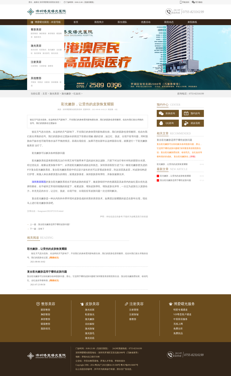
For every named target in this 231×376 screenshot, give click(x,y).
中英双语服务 (180, 319)
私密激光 (42, 50)
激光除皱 (37, 53)
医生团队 (122, 22)
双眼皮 (40, 82)
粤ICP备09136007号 (129, 365)
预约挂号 (192, 113)
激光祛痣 (54, 53)
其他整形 (36, 78)
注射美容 (36, 61)
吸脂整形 (45, 324)
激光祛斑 (34, 50)
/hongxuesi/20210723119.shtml (50, 211)
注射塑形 (34, 66)
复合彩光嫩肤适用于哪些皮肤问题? (54, 224)
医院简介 (99, 22)
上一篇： (34, 224)
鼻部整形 (51, 33)
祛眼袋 (47, 82)
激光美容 (36, 45)
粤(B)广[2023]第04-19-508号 (107, 365)
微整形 (50, 66)
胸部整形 (42, 33)
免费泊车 (178, 328)
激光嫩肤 (51, 50)
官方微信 (197, 2)
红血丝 (77, 93)
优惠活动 (145, 22)
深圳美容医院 (39, 182)
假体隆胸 (54, 82)
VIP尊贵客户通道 (182, 314)
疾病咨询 (167, 113)
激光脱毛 (46, 53)
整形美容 (36, 29)
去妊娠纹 (89, 324)
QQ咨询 (166, 123)
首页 (76, 22)
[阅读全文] (54, 258)
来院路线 (192, 22)
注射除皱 (42, 66)
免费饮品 (178, 333)
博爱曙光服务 (184, 304)
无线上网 (178, 324)
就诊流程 (192, 123)
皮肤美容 (92, 304)
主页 (44, 93)
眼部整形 (34, 33)
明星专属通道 (180, 309)
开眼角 (33, 82)
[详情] (192, 156)
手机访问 (184, 2)
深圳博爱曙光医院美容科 (72, 109)
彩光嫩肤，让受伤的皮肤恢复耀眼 (47, 248)
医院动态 (169, 22)
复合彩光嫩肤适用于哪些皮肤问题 (47, 271)
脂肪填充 (37, 37)
